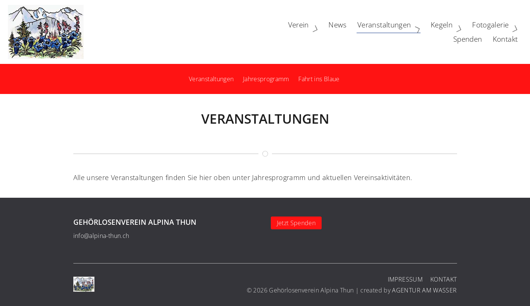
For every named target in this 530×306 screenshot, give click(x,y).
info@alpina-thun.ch (101, 236)
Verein (226, 32)
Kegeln (369, 32)
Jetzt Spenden (296, 223)
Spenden (464, 32)
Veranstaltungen (311, 32)
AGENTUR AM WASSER (424, 290)
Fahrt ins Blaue (318, 79)
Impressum (405, 279)
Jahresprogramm (266, 79)
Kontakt (501, 32)
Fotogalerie (417, 32)
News (259, 32)
